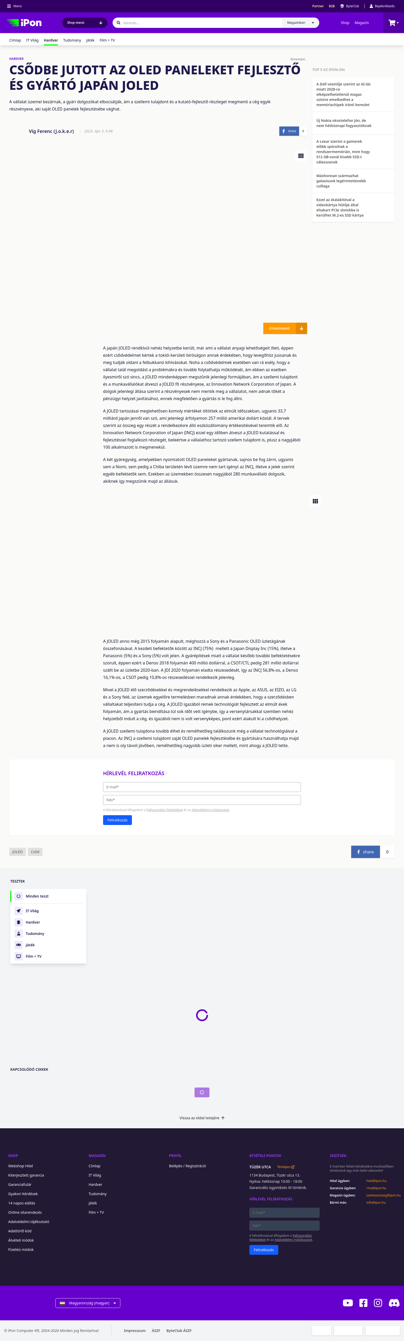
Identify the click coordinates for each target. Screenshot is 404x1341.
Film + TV (107, 40)
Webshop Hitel (20, 1165)
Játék (90, 40)
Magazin (362, 22)
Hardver (95, 1184)
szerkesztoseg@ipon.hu (383, 1195)
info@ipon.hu (376, 1203)
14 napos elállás (21, 1203)
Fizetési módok (20, 1249)
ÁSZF (156, 1330)
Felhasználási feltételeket (164, 810)
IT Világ (32, 40)
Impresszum (135, 1330)
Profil (175, 1155)
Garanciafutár (19, 1184)
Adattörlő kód (19, 1230)
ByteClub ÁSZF (179, 1330)
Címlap (15, 40)
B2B (332, 6)
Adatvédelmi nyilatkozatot (210, 810)
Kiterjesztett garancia (26, 1175)
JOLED (17, 851)
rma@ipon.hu (376, 1188)
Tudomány (72, 40)
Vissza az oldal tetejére (202, 1117)
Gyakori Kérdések (23, 1193)
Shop (345, 22)
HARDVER (16, 59)
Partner (318, 6)
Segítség (338, 1155)
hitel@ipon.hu (376, 1181)
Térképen (285, 1167)
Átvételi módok (21, 1240)
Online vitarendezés (25, 1212)
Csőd (35, 851)
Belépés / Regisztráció (187, 1165)
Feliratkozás (117, 820)
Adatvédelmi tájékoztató (28, 1221)
